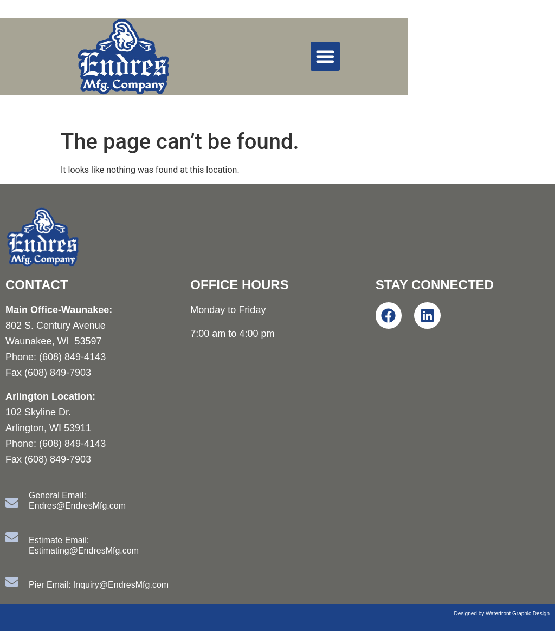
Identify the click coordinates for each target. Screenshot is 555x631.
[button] (325, 56)
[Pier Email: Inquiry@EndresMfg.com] (11, 581)
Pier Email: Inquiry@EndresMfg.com (99, 584)
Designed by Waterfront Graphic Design (502, 613)
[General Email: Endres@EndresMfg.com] (11, 502)
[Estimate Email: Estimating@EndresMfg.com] (11, 537)
